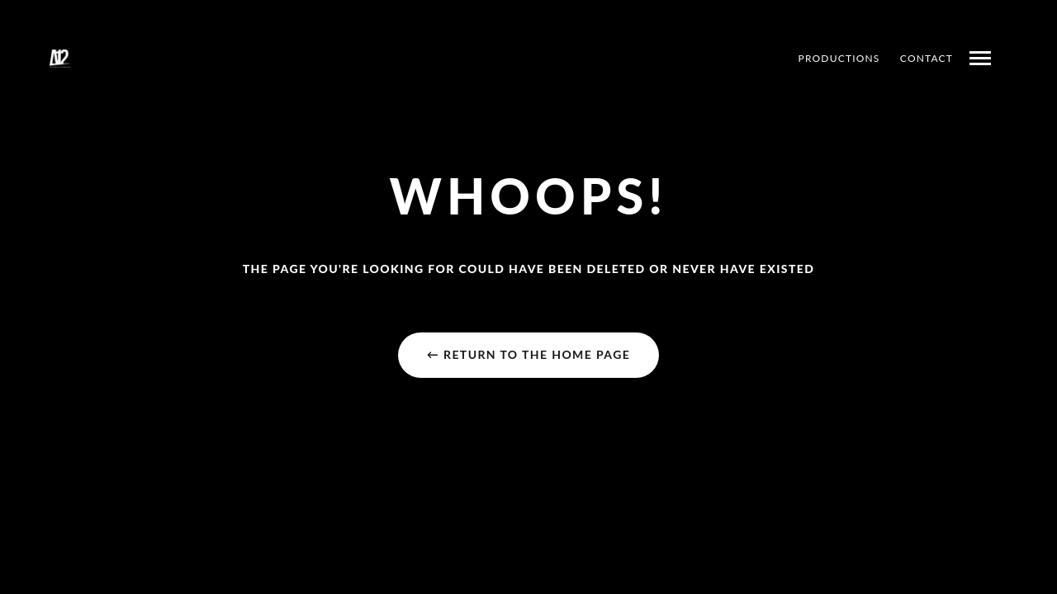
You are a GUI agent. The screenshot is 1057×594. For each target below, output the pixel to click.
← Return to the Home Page (528, 354)
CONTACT (926, 58)
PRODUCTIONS (839, 58)
